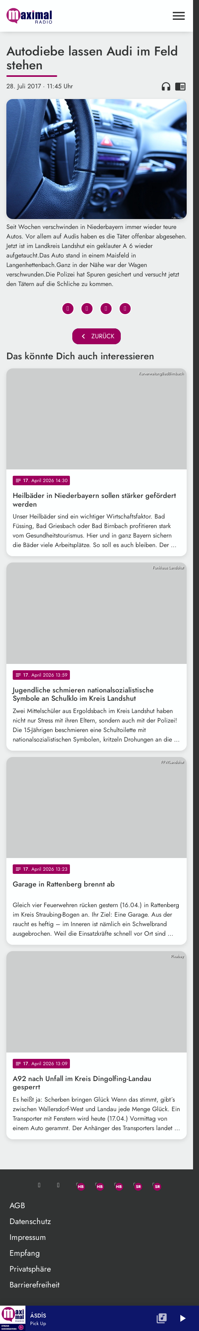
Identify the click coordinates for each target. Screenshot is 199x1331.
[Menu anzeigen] (179, 16)
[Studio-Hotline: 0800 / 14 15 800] (58, 1185)
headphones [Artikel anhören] (166, 86)
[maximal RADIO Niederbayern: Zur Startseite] (51, 16)
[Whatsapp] (77, 1185)
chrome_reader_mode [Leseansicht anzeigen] (180, 86)
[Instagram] (115, 1185)
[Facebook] (96, 1185)
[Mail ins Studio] (39, 1185)
